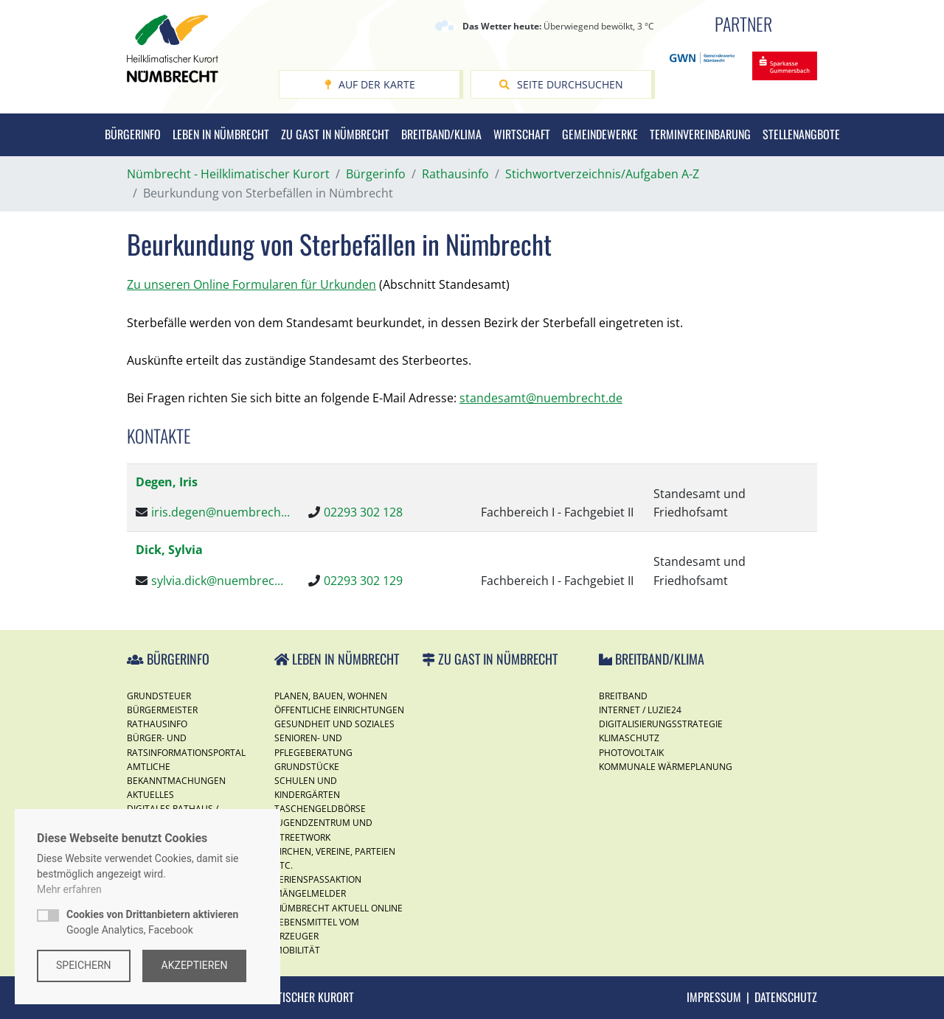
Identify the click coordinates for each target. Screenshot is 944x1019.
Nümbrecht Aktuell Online (338, 908)
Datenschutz (785, 997)
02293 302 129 (363, 580)
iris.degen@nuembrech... (220, 512)
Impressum (714, 997)
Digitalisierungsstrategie (661, 724)
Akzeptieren (195, 965)
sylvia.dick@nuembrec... (217, 580)
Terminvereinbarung (700, 134)
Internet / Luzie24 (640, 710)
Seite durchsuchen (561, 84)
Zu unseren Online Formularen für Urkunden (251, 284)
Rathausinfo (157, 724)
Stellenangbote (801, 134)
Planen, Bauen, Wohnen (330, 696)
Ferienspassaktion (317, 879)
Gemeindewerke (600, 134)
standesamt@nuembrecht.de (540, 398)
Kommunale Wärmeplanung (665, 766)
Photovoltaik (631, 752)
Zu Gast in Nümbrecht (335, 134)
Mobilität (297, 950)
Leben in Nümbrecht (221, 134)
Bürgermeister (162, 710)
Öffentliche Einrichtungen (339, 710)
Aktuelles (150, 794)
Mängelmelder (310, 893)
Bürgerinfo (133, 134)
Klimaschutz (629, 738)
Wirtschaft (521, 134)
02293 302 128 (363, 512)
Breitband (623, 696)
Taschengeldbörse (320, 808)
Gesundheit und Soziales (334, 724)
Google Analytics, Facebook (152, 922)
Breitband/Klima (441, 134)
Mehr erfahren (69, 889)
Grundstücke (306, 766)
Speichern (83, 965)
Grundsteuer (159, 696)
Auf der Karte (369, 84)
